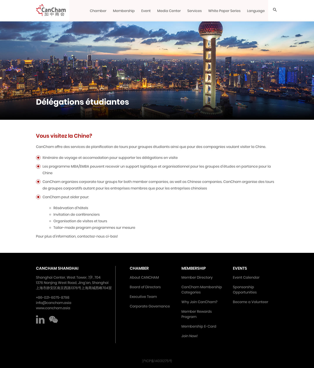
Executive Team (143, 296)
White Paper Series (224, 10)
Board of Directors (145, 287)
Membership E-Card (198, 326)
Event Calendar (246, 277)
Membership (124, 10)
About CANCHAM (144, 277)
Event (146, 10)
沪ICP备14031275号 (157, 360)
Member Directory (197, 277)
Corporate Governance (150, 306)
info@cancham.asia (53, 302)
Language (256, 10)
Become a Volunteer (250, 301)
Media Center (169, 10)
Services (195, 10)
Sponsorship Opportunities (245, 290)
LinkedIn (40, 319)
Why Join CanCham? (199, 301)
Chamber (98, 10)
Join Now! (189, 335)
